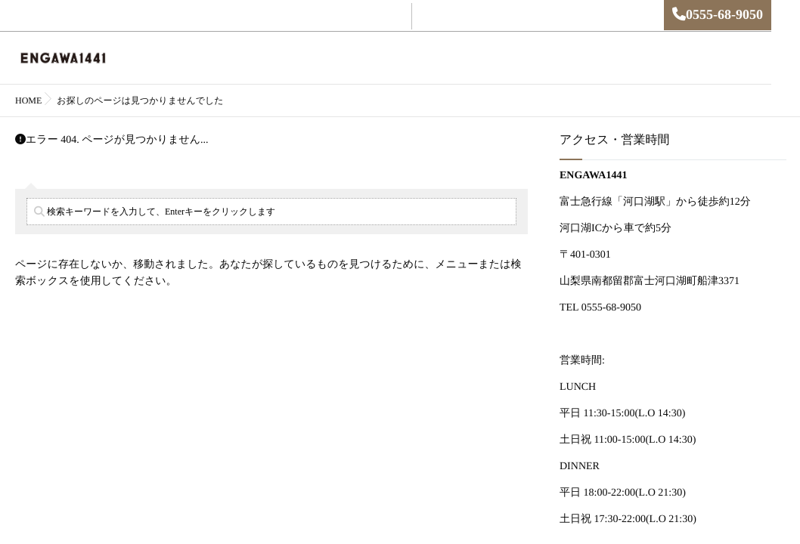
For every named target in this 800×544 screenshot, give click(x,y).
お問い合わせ (603, 58)
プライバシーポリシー (700, 58)
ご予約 (384, 58)
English (335, 58)
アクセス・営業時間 (511, 58)
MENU (434, 58)
